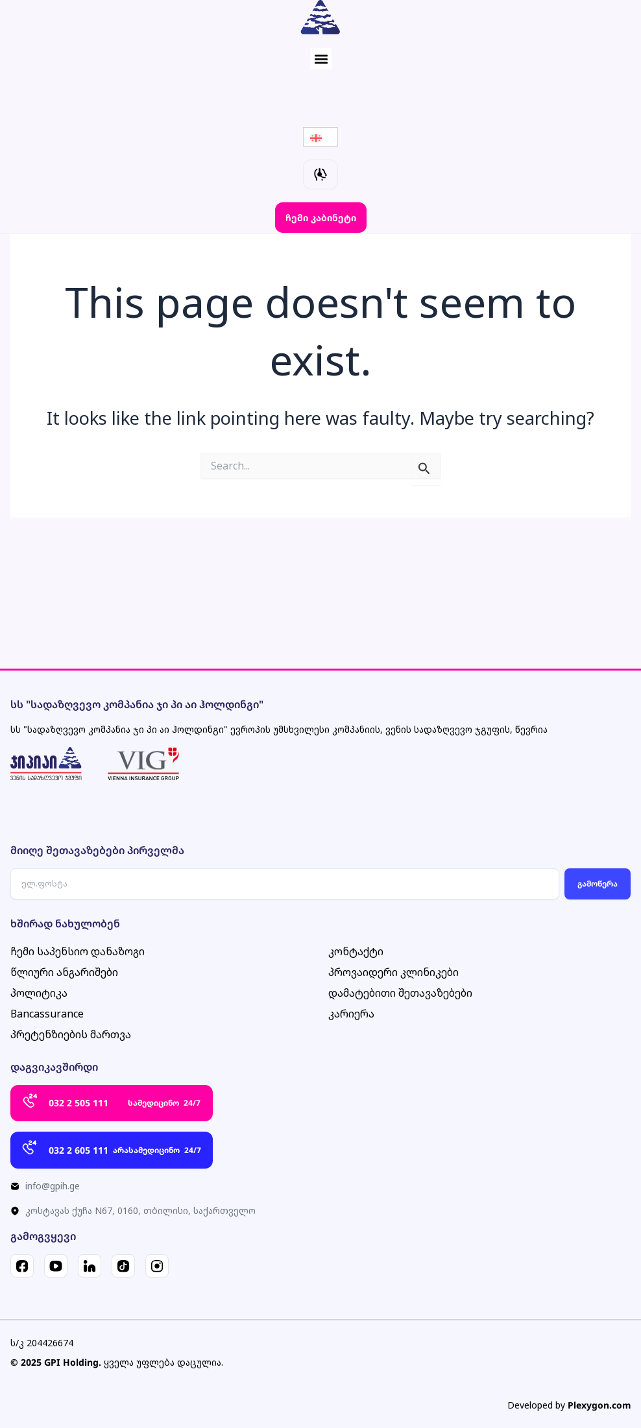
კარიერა (351, 1014)
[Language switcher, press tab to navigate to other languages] (320, 137)
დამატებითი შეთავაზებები (400, 993)
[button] (321, 58)
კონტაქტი (355, 952)
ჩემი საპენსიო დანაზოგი (77, 952)
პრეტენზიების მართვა (70, 1035)
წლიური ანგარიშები (64, 973)
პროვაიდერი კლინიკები (393, 973)
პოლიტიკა (38, 993)
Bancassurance (47, 1014)
